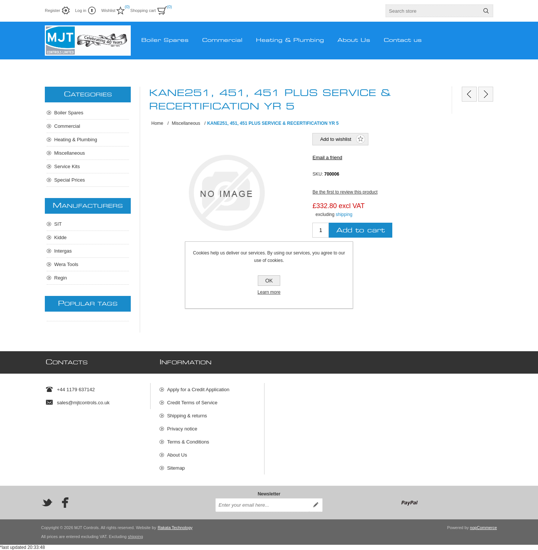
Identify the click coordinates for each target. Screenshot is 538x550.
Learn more (268, 292)
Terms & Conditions (188, 442)
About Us (177, 455)
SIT (58, 224)
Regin (60, 278)
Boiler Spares (68, 112)
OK (269, 281)
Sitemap (176, 468)
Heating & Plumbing (75, 139)
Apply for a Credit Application (198, 389)
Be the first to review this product (344, 192)
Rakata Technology (175, 527)
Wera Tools (66, 264)
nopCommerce (483, 527)
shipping (344, 214)
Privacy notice (182, 429)
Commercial (67, 126)
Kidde (60, 237)
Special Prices (69, 180)
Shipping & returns (187, 415)
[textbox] (432, 11)
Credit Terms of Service (192, 402)
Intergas (63, 251)
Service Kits (67, 166)
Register (52, 10)
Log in (80, 10)
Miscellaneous (69, 153)
